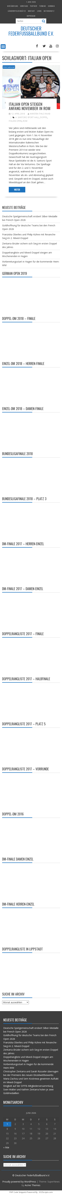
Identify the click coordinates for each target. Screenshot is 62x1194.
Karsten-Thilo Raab (39, 113)
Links (39, 11)
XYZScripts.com (46, 1192)
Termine (42, 6)
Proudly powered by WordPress (19, 1181)
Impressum (31, 16)
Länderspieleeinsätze (17, 11)
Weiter (17, 189)
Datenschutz (49, 11)
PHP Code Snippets (17, 1192)
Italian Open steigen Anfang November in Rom (29, 106)
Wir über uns (12, 6)
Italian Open (15, 121)
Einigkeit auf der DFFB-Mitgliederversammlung (28, 1085)
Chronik (51, 6)
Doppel (43, 117)
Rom (25, 121)
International (9, 67)
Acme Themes (32, 1185)
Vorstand (24, 6)
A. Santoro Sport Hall (27, 117)
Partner (33, 6)
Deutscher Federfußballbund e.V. (31, 31)
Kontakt (31, 11)
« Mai (6, 1147)
